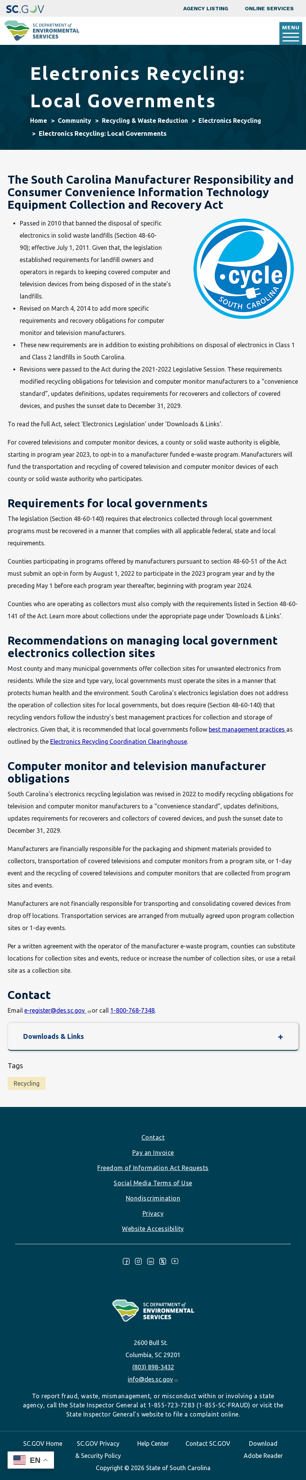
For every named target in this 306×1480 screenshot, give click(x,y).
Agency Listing (205, 8)
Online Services (269, 8)
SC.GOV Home (42, 1443)
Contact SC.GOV (208, 1443)
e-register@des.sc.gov (58, 1010)
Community (74, 120)
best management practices (247, 729)
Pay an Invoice (153, 1152)
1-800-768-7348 (132, 1010)
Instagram (138, 1261)
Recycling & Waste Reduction (145, 120)
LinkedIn (150, 1261)
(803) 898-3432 (153, 1367)
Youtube (174, 1261)
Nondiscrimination (153, 1198)
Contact (153, 1137)
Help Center (153, 1443)
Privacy (153, 1213)
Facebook (126, 1261)
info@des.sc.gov (153, 1379)
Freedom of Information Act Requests (153, 1167)
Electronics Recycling (229, 120)
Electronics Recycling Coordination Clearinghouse (118, 741)
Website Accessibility (153, 1228)
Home (38, 120)
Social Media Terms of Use (153, 1183)
